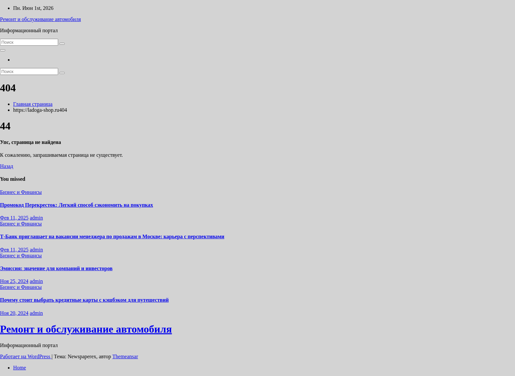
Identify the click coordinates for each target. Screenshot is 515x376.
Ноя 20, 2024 (14, 313)
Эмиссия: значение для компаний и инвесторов (56, 268)
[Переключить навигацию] (2, 50)
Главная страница (33, 104)
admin (36, 218)
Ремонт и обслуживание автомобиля (40, 19)
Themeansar (125, 356)
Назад (6, 166)
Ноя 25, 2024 (14, 281)
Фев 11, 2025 (14, 218)
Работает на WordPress (26, 356)
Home (19, 367)
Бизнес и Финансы (21, 192)
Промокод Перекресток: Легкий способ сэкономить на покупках (76, 205)
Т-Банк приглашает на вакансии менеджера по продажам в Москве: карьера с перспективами (112, 236)
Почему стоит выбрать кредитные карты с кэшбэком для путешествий (84, 300)
